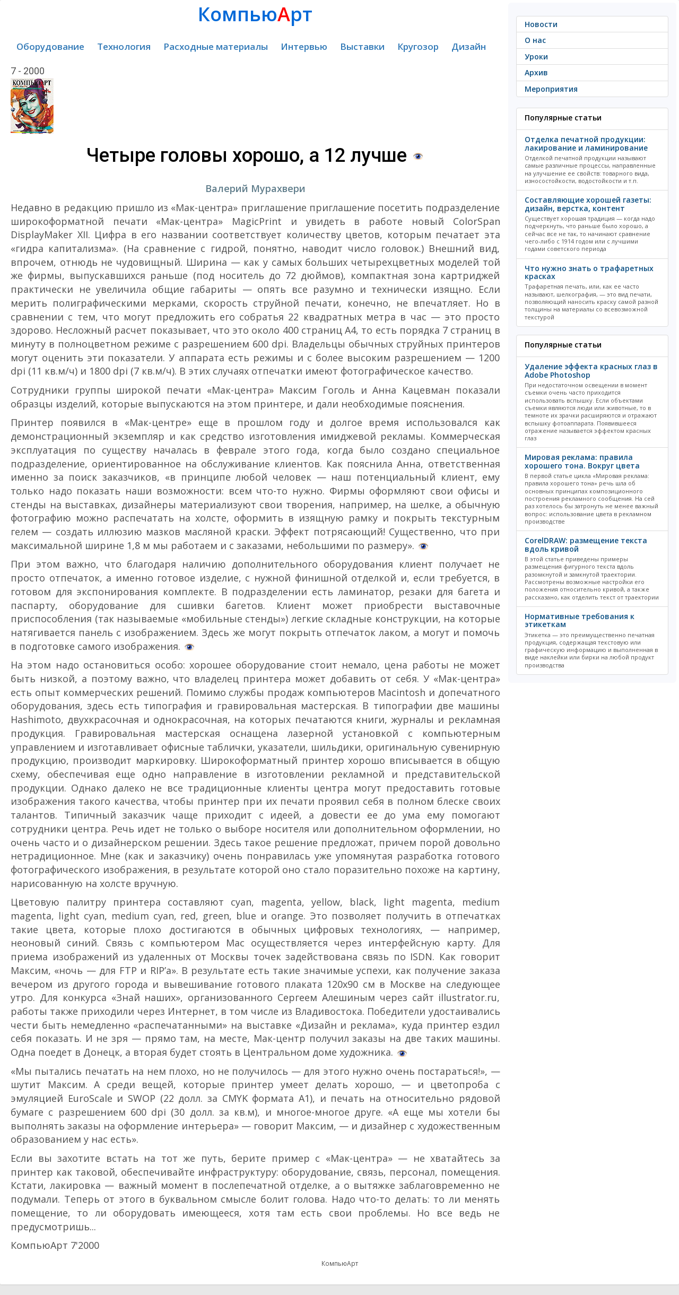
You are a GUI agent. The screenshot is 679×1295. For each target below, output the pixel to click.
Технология (124, 46)
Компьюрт (255, 14)
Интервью (304, 46)
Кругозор (418, 46)
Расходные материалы (215, 46)
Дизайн (468, 46)
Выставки (362, 46)
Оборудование (50, 46)
